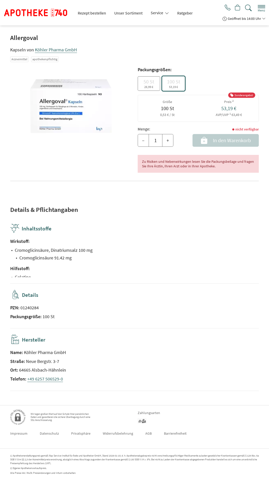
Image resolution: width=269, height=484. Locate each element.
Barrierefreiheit (175, 433)
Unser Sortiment (128, 13)
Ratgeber (185, 13)
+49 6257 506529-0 (45, 379)
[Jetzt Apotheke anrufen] (226, 8)
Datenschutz (49, 433)
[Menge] (155, 140)
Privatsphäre (81, 433)
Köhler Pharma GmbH (56, 50)
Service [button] (157, 12)
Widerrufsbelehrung (118, 433)
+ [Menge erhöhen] (167, 140)
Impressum (19, 433)
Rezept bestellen (92, 13)
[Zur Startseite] (38, 13)
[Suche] (248, 8)
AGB (148, 433)
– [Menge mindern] (143, 140)
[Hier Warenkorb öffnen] (237, 8)
